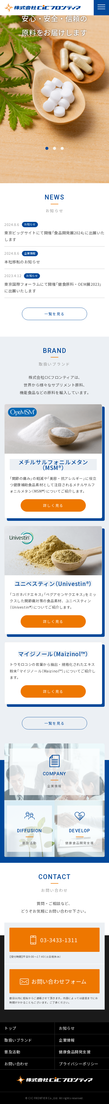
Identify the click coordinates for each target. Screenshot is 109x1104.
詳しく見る (53, 505)
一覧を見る (54, 313)
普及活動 (12, 1051)
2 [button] (54, 148)
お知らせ (29, 224)
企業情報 (29, 253)
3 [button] (62, 148)
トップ (10, 1028)
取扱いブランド (18, 1040)
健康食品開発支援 (74, 1051)
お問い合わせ (16, 1063)
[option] (54, 99)
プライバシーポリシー (79, 1063)
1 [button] (47, 148)
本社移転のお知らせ (22, 261)
